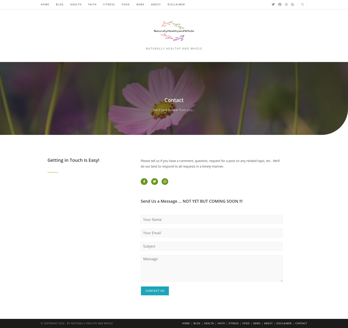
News (256, 323)
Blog (197, 323)
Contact (301, 323)
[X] (273, 4)
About (268, 323)
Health (209, 323)
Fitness (234, 323)
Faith (221, 323)
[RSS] (292, 4)
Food (245, 323)
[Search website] (302, 4)
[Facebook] (280, 4)
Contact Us (154, 291)
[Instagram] (286, 4)
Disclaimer (284, 323)
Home (186, 323)
